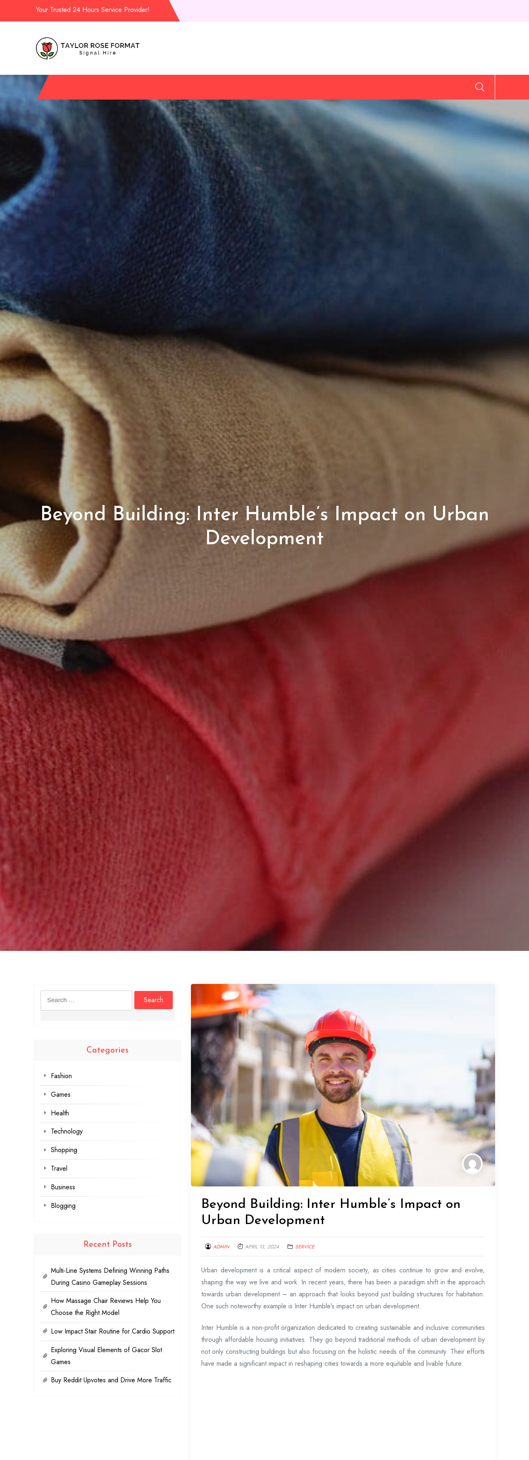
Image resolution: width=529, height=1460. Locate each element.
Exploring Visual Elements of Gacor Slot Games (106, 1356)
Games (117, 88)
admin (221, 1246)
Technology (208, 88)
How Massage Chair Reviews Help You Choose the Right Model (106, 1306)
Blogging (400, 88)
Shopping (264, 88)
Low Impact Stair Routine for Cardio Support (112, 1331)
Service (305, 1246)
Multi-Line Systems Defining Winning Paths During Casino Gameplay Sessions (110, 1276)
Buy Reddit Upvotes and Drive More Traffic (111, 1380)
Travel (309, 88)
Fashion (76, 88)
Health (156, 88)
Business (351, 88)
